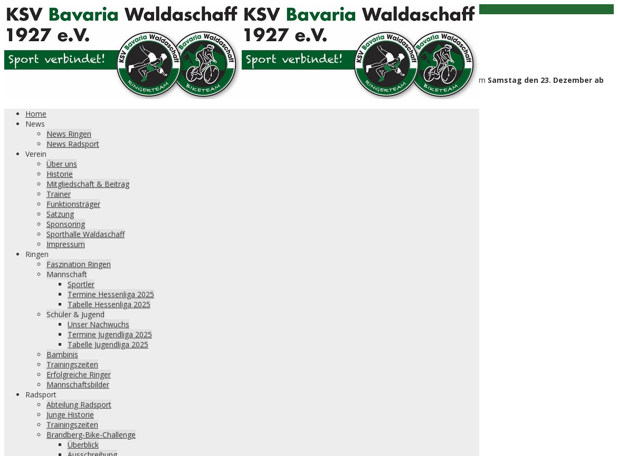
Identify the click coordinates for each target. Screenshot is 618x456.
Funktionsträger (73, 204)
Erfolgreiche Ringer (78, 374)
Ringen (37, 254)
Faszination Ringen (78, 264)
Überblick (83, 445)
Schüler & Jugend (75, 314)
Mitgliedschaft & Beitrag (87, 184)
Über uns (61, 164)
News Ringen (68, 134)
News (35, 124)
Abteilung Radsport (78, 405)
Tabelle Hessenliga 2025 (109, 304)
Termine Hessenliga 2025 (111, 294)
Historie (59, 174)
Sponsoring (65, 224)
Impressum (65, 244)
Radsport (40, 395)
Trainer (58, 194)
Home (35, 114)
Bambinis (62, 354)
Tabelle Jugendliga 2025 (108, 344)
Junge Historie (70, 415)
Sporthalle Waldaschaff (85, 234)
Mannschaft (66, 274)
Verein (35, 154)
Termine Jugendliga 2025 (110, 334)
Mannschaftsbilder (77, 384)
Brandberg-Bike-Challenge (91, 435)
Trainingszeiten (72, 364)
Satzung (60, 214)
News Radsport (72, 144)
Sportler (81, 284)
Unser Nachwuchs (98, 324)
